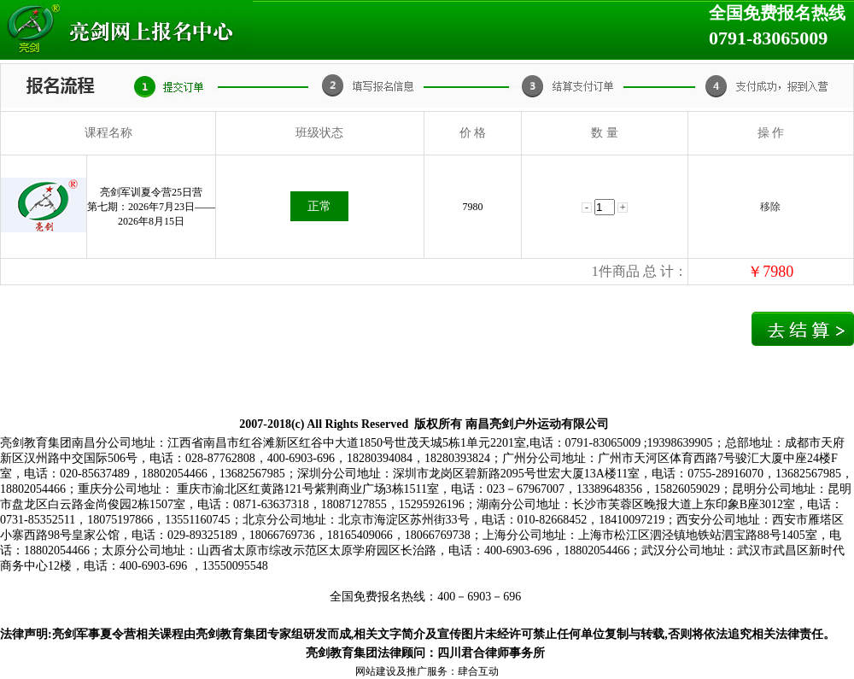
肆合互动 (478, 671)
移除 (770, 207)
